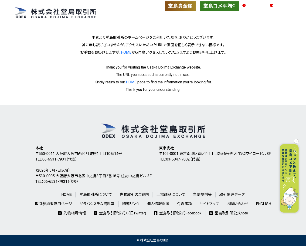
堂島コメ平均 (219, 6)
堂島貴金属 (180, 6)
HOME (126, 52)
